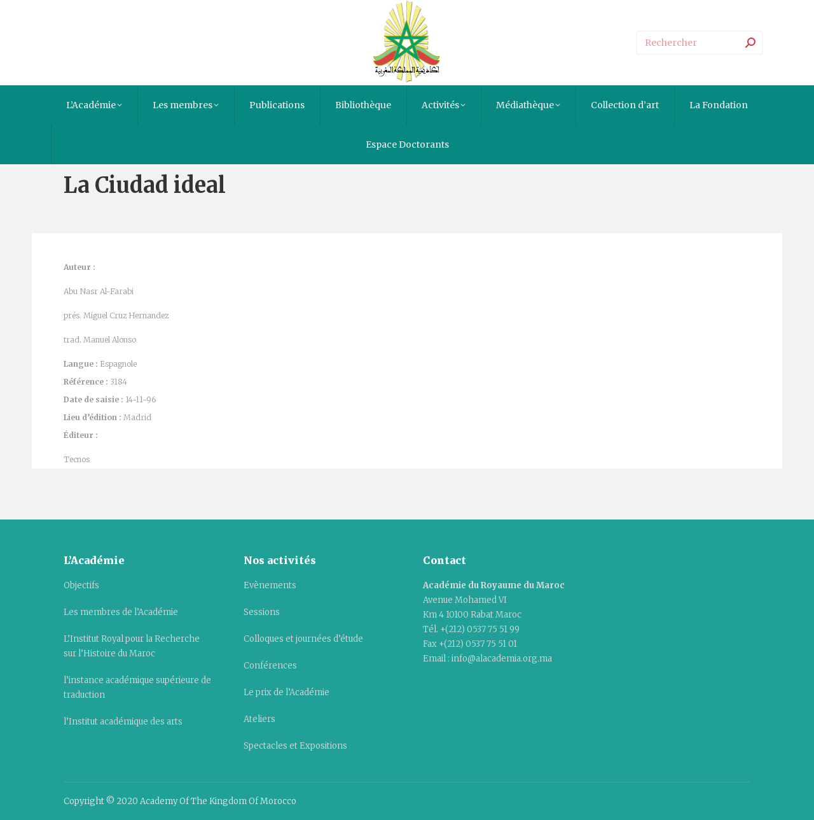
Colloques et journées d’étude (303, 638)
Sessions (262, 612)
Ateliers (259, 719)
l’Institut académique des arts (123, 721)
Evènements (270, 585)
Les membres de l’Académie (121, 612)
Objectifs (81, 585)
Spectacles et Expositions (295, 745)
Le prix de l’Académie (286, 692)
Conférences (270, 665)
